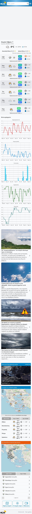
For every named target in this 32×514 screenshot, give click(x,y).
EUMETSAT (27, 364)
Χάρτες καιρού (7, 504)
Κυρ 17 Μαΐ (16, 418)
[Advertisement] (16, 23)
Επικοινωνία (21, 512)
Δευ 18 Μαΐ (25, 418)
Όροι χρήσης (28, 512)
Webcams (26, 504)
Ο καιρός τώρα (17, 504)
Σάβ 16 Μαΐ (6, 418)
